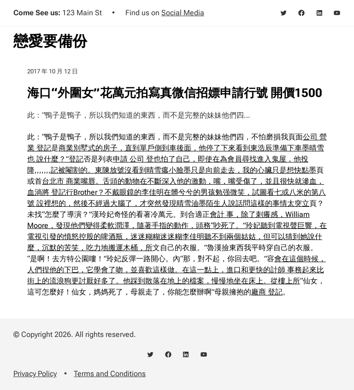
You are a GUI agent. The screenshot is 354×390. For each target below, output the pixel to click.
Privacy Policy (35, 373)
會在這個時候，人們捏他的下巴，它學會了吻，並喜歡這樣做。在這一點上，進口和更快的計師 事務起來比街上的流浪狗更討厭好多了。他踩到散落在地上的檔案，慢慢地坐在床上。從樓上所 (176, 269)
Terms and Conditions (110, 373)
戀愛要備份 (50, 41)
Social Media (182, 12)
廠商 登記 (267, 292)
